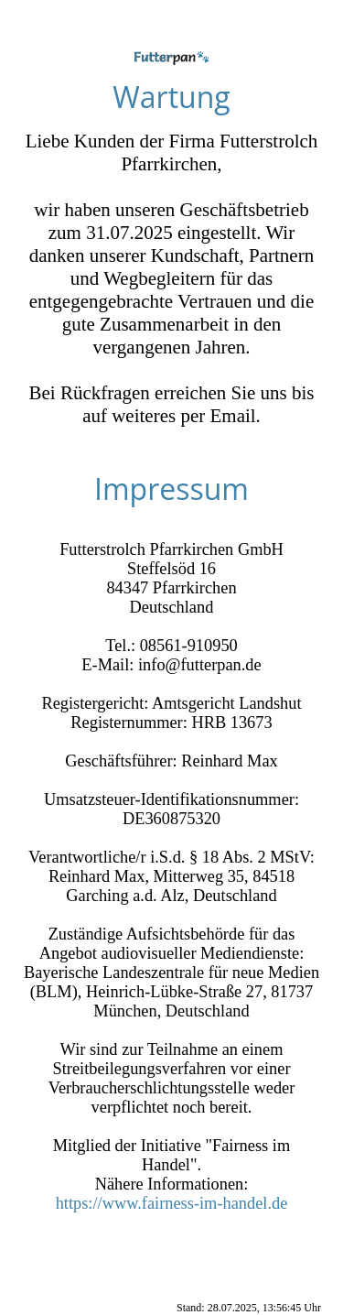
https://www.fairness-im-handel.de (172, 1203)
